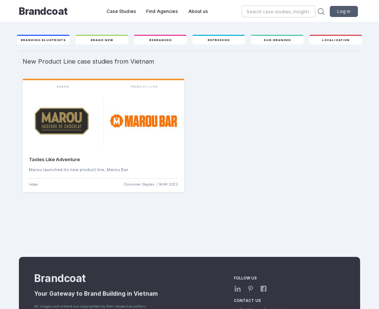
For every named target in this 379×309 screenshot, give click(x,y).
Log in (344, 11)
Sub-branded (277, 40)
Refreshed (219, 40)
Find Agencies (162, 11)
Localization (336, 40)
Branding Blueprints (43, 40)
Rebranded (160, 40)
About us (198, 11)
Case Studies (121, 11)
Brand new (102, 40)
